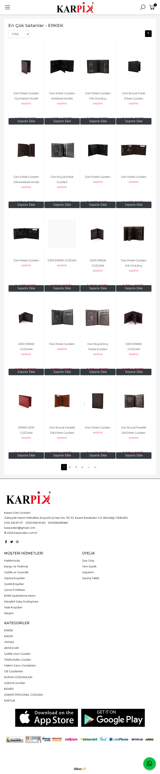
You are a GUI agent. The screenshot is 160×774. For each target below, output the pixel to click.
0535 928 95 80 (35, 522)
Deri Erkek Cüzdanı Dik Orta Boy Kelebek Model (98, 98)
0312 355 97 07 (13, 522)
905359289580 (58, 522)
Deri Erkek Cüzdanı (98, 177)
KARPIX (26, 103)
